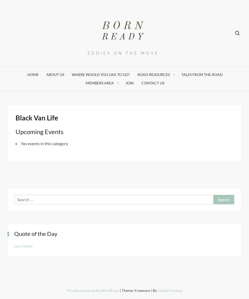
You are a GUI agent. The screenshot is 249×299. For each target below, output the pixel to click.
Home (33, 74)
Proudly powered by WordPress (93, 290)
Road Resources (154, 74)
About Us (55, 74)
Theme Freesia (169, 290)
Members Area (100, 83)
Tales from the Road (202, 74)
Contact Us (152, 83)
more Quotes (23, 246)
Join (129, 83)
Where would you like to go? (101, 74)
